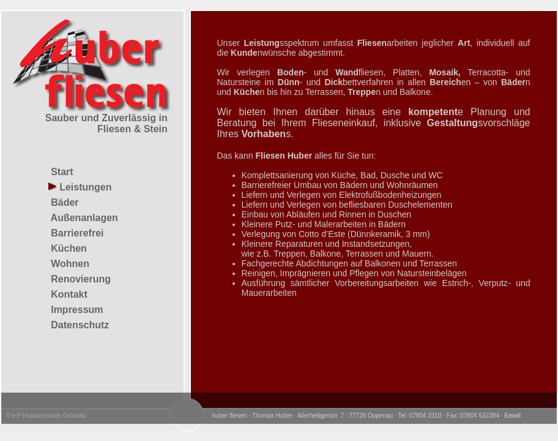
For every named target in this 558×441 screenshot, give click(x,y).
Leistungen (80, 187)
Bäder (63, 202)
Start (60, 172)
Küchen (67, 248)
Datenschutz (79, 325)
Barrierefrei (76, 233)
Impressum (75, 309)
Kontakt (67, 294)
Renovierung (79, 279)
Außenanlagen (83, 218)
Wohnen (68, 263)
